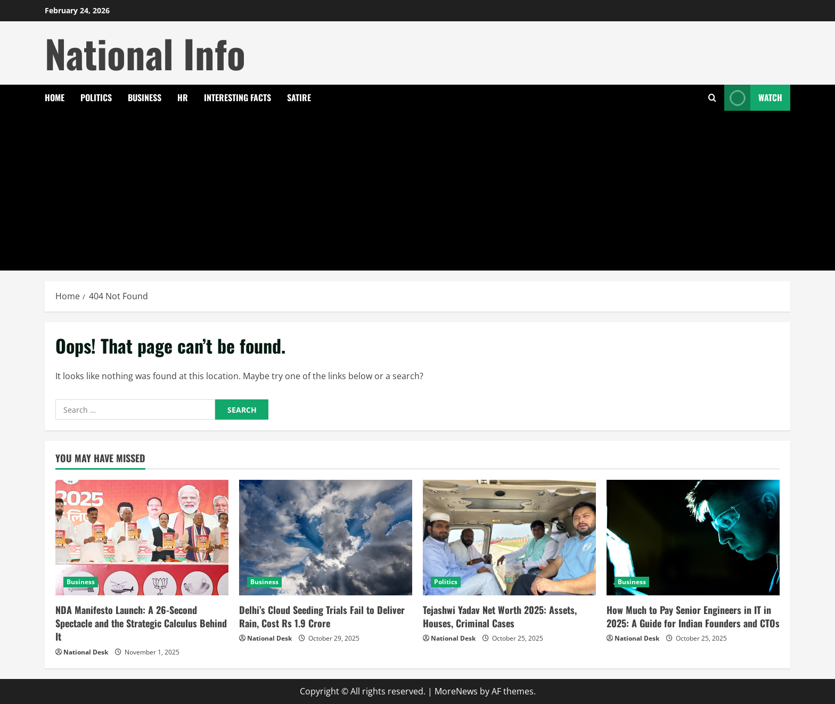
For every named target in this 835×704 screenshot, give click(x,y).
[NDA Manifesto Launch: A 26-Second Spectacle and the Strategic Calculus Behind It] (141, 537)
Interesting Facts (237, 97)
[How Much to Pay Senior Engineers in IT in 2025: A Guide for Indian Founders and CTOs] (693, 537)
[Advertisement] (417, 190)
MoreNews (456, 691)
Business (144, 97)
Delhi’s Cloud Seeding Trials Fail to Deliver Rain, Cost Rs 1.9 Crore (322, 616)
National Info (145, 52)
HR (182, 97)
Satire (299, 97)
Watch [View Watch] (753, 98)
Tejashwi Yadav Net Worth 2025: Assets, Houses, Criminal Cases (500, 616)
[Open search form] (712, 97)
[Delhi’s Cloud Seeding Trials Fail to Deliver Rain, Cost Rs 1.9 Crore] (325, 537)
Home (54, 97)
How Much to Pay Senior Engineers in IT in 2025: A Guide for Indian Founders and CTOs (693, 616)
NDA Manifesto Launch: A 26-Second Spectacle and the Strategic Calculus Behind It (141, 623)
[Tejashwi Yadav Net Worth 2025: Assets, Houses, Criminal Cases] (509, 537)
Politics (96, 97)
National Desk (85, 652)
